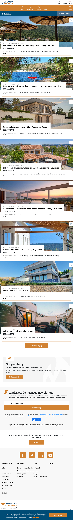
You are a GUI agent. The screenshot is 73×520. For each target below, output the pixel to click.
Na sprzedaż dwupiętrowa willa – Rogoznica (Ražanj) (26, 127)
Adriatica (36, 471)
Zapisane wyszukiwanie (25, 468)
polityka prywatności (47, 416)
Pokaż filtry (6, 14)
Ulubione (38, 9)
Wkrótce (20, 477)
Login (59, 3)
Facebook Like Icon (36, 419)
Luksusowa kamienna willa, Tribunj (18, 331)
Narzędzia (20, 463)
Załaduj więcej (36, 346)
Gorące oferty (30, 9)
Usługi (35, 474)
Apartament (5, 477)
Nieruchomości (7, 463)
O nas (35, 463)
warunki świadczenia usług (32, 416)
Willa (3, 468)
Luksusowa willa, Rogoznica (15, 290)
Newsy (51, 463)
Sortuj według (65, 13)
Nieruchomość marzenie (25, 471)
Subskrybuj (36, 408)
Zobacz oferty (14, 377)
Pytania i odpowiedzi (40, 477)
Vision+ (65, 3)
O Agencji (36, 468)
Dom (3, 471)
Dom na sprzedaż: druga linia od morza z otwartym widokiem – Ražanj (33, 86)
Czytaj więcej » (36, 517)
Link (36, 35)
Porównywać (21, 474)
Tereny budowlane (8, 485)
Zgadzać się (58, 515)
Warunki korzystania (57, 414)
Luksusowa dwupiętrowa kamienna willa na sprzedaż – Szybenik (31, 168)
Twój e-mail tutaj (17, 403)
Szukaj (23, 9)
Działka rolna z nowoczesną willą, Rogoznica (22, 250)
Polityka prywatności (44, 414)
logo (7, 2)
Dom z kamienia (7, 474)
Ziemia (4, 488)
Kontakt (46, 9)
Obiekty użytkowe (7, 482)
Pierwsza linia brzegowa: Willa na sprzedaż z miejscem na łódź (30, 45)
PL (69, 3)
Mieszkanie (5, 479)
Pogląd (36, 442)
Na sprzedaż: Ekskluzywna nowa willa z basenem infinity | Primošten (32, 209)
